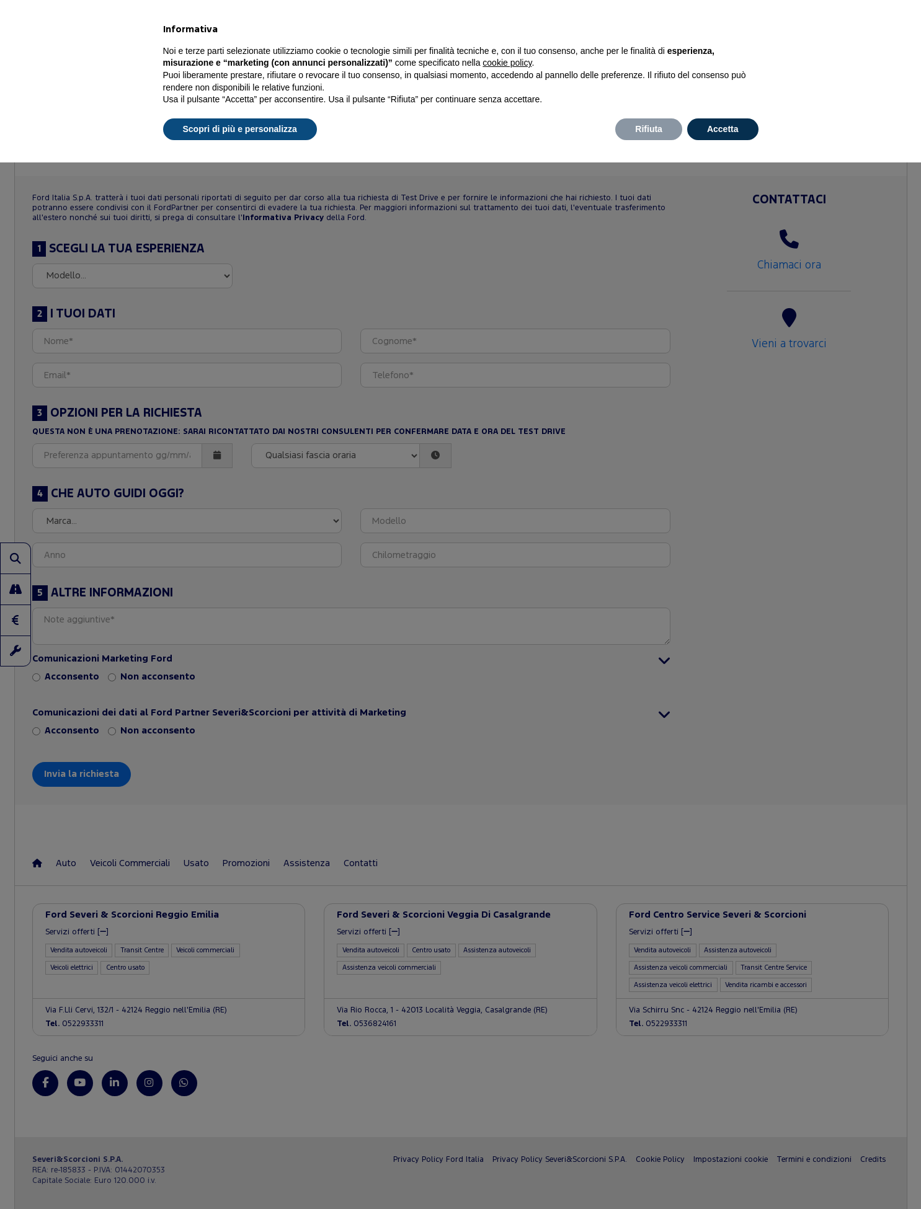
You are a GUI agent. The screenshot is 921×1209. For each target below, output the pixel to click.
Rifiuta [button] (648, 129)
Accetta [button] (723, 129)
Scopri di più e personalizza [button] (240, 129)
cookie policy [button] (507, 63)
